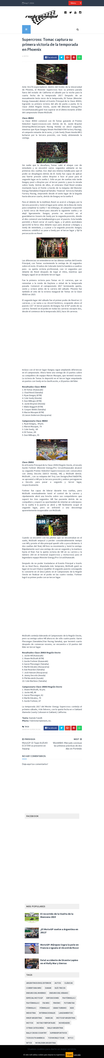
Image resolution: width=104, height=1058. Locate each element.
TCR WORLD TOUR (56, 997)
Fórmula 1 (31, 967)
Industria (31, 972)
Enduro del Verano (59, 952)
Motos (29, 982)
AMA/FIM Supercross (26, 688)
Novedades (64, 982)
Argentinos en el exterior (38, 942)
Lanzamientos (66, 972)
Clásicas (68, 942)
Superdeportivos (58, 992)
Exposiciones (52, 957)
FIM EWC (57, 962)
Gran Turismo (59, 967)
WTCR (29, 1002)
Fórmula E (45, 967)
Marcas (49, 977)
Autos (58, 942)
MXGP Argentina (34, 977)
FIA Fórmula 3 (32, 962)
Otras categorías (35, 987)
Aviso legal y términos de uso (39, 1015)
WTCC (70, 997)
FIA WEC (46, 962)
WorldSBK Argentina (45, 1002)
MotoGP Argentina (65, 977)
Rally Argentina (55, 987)
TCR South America (35, 997)
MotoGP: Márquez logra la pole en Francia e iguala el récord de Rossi (59, 905)
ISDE (72, 967)
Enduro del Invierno (36, 952)
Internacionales (47, 972)
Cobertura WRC (34, 947)
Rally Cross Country (36, 992)
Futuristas (69, 962)
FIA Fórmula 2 (68, 957)
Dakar (48, 947)
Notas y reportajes (46, 982)
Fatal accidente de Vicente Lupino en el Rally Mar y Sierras (59, 920)
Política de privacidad (35, 1036)
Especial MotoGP (34, 957)
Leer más (77, 1055)
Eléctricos (60, 947)
